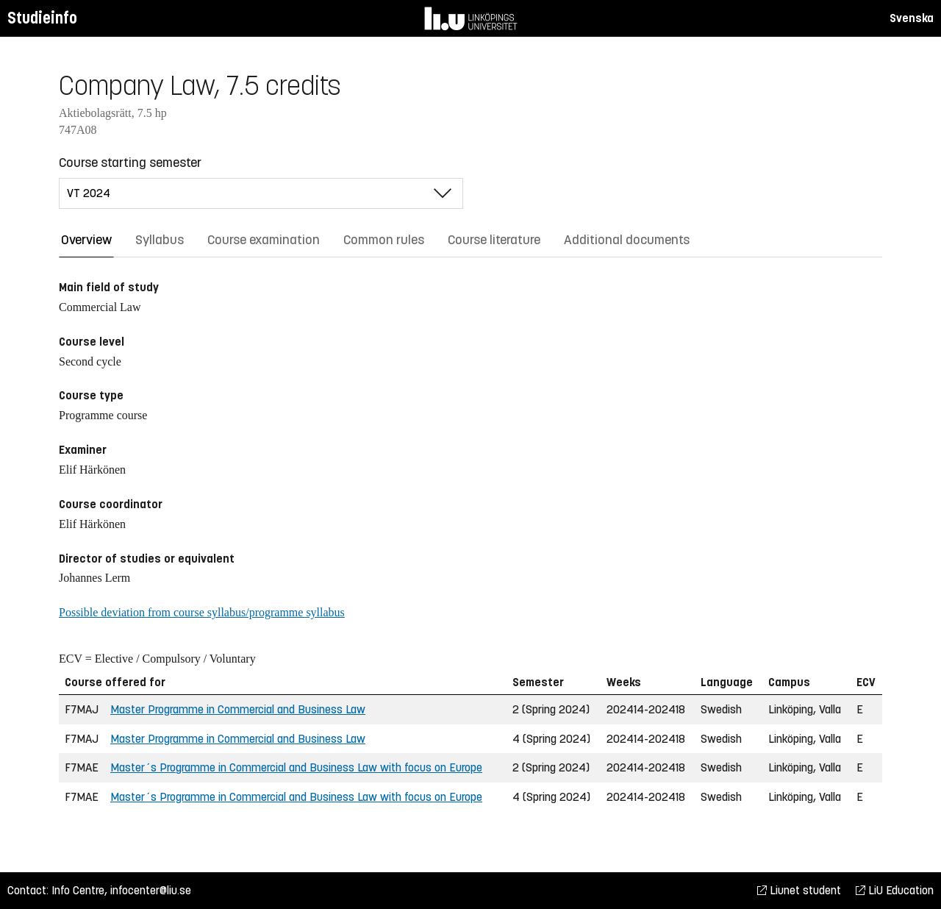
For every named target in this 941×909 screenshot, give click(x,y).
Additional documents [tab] (627, 240)
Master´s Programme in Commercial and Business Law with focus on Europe (296, 767)
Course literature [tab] (494, 240)
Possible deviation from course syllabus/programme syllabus (202, 612)
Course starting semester (130, 162)
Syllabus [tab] (159, 240)
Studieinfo (42, 18)
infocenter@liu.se (150, 890)
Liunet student (799, 890)
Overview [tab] (86, 240)
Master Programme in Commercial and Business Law (237, 709)
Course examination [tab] (263, 240)
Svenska (912, 18)
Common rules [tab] (383, 240)
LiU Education (895, 890)
